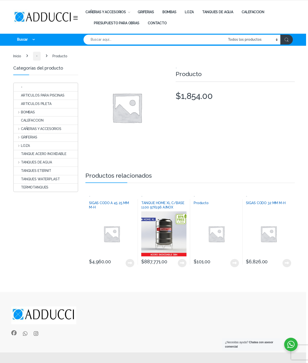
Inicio (17, 56)
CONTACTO (157, 23)
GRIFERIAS (146, 12)
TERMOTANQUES (31, 187)
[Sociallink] (14, 333)
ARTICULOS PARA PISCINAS (39, 95)
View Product (130, 263)
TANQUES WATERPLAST (37, 179)
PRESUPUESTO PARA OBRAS (116, 23)
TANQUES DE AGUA (217, 12)
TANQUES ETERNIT (32, 171)
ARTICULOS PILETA (32, 104)
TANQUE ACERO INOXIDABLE (40, 154)
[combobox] (154, 40)
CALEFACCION (253, 12)
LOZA (189, 12)
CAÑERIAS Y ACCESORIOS (105, 12)
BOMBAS (169, 12)
